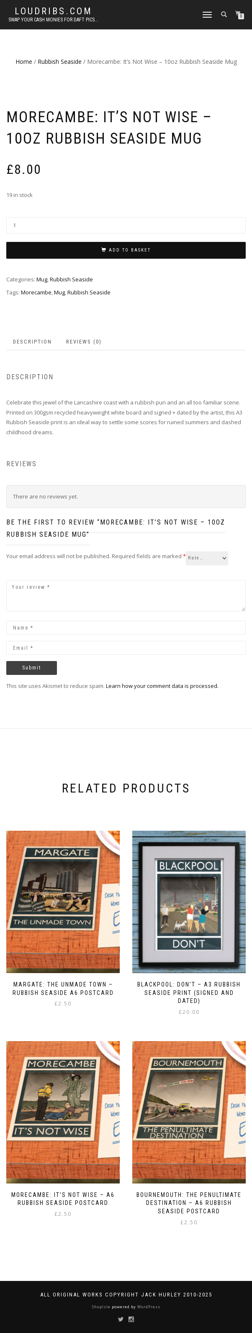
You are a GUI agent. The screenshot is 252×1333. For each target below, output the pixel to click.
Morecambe (36, 292)
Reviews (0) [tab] (84, 341)
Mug (41, 279)
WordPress (148, 1306)
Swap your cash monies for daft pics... (53, 20)
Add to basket (130, 250)
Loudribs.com (54, 11)
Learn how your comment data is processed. (162, 686)
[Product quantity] (126, 225)
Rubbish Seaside (60, 62)
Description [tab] (32, 341)
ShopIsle (102, 1306)
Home (23, 62)
